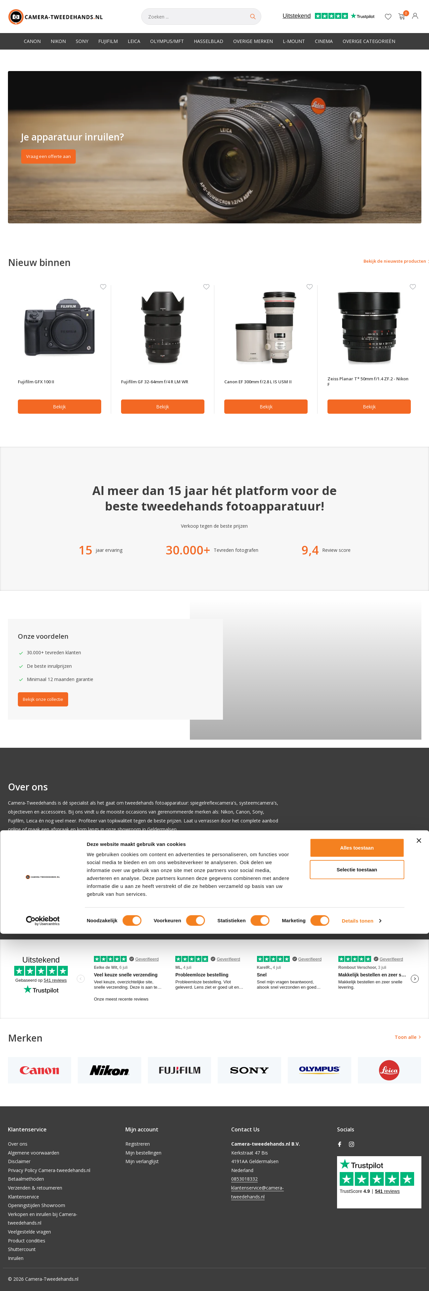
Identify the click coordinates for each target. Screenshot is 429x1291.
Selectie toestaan (357, 1227)
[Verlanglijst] (388, 16)
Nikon (58, 41)
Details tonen (357, 1278)
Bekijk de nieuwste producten (382, 262)
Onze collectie (30, 901)
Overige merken (253, 41)
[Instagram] (351, 1145)
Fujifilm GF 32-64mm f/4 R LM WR (162, 383)
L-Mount (294, 41)
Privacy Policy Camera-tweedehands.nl (49, 1170)
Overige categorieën (369, 41)
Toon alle (405, 1039)
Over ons (17, 1144)
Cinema (324, 41)
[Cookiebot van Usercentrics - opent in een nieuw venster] (43, 1278)
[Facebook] (339, 1145)
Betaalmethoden (26, 1179)
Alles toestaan (357, 1205)
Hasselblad (208, 41)
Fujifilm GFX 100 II (40, 383)
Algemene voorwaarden (33, 1153)
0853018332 (244, 1179)
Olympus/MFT (167, 41)
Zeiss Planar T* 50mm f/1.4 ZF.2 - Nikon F (368, 383)
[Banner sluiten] (418, 1198)
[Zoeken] (201, 16)
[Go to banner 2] (214, 147)
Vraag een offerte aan (51, 158)
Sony (82, 41)
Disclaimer (19, 1161)
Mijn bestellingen (143, 1153)
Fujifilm (108, 41)
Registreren (137, 1144)
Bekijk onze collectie (46, 702)
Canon (32, 41)
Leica (134, 41)
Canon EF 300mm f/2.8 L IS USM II (265, 383)
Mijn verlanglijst (142, 1161)
